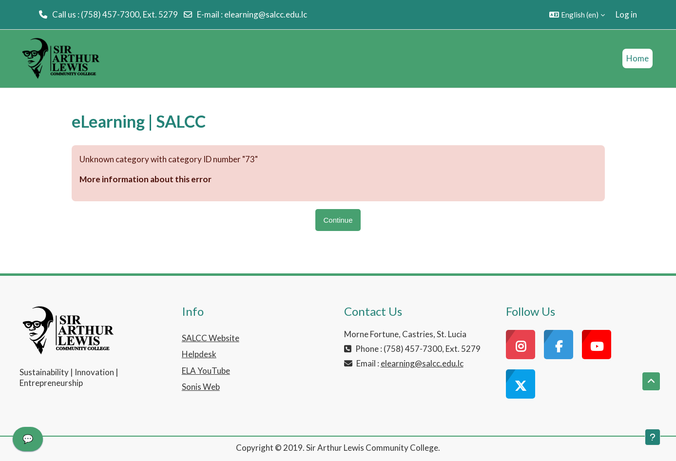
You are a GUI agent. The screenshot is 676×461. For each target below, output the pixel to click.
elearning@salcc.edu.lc (265, 14)
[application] (28, 441)
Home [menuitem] (637, 58)
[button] (577, 14)
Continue (337, 220)
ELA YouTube (206, 370)
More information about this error (145, 179)
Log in (626, 14)
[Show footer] (652, 437)
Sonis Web (201, 387)
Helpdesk (199, 354)
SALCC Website (210, 338)
